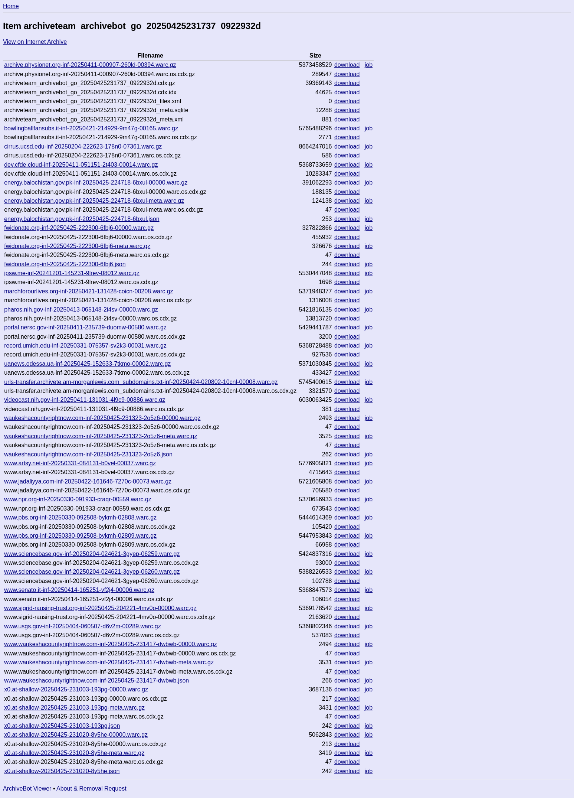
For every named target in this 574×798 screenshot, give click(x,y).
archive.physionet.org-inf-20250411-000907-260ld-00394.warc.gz (90, 65)
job (369, 65)
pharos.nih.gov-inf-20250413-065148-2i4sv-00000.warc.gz (81, 309)
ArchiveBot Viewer (27, 788)
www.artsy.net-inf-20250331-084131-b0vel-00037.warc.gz (80, 463)
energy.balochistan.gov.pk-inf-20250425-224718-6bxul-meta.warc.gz (94, 201)
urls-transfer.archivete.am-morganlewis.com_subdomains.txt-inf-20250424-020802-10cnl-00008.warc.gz (141, 382)
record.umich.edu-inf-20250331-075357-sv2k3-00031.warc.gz (85, 345)
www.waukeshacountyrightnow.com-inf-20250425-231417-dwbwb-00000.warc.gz (110, 644)
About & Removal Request (91, 788)
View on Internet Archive (35, 42)
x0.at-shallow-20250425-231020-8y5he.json (61, 771)
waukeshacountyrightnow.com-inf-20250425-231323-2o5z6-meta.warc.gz (100, 436)
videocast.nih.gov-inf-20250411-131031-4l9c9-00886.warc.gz (84, 400)
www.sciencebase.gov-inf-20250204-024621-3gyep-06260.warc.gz (92, 572)
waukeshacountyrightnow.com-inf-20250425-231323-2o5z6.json (88, 454)
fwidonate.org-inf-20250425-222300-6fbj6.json (64, 264)
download (347, 65)
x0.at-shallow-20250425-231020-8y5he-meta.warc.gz (74, 753)
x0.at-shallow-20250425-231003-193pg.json (62, 726)
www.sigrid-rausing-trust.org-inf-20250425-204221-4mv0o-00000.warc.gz (100, 608)
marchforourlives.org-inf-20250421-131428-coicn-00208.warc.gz (88, 291)
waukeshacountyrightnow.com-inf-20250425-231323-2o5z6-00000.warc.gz (102, 418)
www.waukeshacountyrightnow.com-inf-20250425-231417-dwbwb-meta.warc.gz (109, 662)
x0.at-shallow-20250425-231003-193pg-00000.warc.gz (76, 689)
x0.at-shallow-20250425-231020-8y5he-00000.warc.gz (76, 735)
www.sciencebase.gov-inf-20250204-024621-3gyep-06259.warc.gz (92, 554)
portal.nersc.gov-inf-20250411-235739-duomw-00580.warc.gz (85, 327)
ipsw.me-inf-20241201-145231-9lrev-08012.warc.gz (72, 273)
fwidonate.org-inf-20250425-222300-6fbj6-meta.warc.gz (77, 246)
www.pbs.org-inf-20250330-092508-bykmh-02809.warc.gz (80, 535)
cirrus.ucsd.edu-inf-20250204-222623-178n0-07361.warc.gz (83, 146)
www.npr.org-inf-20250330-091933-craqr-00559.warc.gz (77, 499)
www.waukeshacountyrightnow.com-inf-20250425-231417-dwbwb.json (96, 680)
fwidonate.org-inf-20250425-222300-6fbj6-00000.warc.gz (79, 228)
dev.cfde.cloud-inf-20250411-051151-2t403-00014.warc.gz (81, 165)
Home (11, 6)
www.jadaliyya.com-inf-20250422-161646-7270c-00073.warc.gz (87, 481)
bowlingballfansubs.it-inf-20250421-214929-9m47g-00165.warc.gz (91, 128)
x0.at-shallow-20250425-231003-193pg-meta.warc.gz (74, 707)
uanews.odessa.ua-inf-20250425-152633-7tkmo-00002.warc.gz (87, 364)
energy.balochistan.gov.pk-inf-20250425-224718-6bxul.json (81, 219)
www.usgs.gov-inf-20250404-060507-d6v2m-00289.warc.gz (82, 626)
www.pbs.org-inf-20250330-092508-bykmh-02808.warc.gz (80, 517)
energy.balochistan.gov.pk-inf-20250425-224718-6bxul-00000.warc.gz (95, 182)
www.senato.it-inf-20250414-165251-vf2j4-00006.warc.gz (79, 590)
